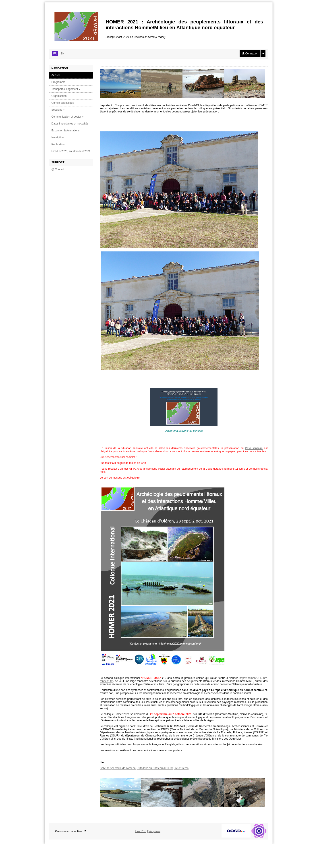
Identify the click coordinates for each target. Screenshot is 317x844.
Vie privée (154, 831)
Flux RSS (140, 831)
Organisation (59, 95)
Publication (58, 144)
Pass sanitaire (254, 448)
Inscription (58, 137)
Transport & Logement (66, 89)
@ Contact (58, 169)
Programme (59, 82)
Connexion (250, 53)
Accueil (56, 75)
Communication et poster (68, 116)
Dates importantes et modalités (70, 123)
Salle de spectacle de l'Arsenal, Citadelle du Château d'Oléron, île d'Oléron (144, 768)
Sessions (58, 109)
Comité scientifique (63, 102)
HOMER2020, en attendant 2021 (71, 151)
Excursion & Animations (66, 130)
